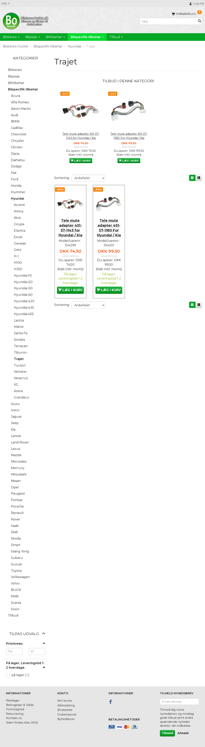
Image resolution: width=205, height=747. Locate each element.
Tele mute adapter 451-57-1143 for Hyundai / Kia (80, 136)
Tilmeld (167, 733)
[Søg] (199, 21)
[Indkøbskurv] (187, 14)
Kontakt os (14, 718)
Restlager (13, 700)
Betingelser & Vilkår (20, 705)
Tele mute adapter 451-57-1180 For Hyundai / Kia (128, 136)
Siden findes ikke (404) (22, 722)
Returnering (14, 714)
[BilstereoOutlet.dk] (26, 20)
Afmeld (182, 733)
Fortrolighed (15, 709)
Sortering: (62, 178)
